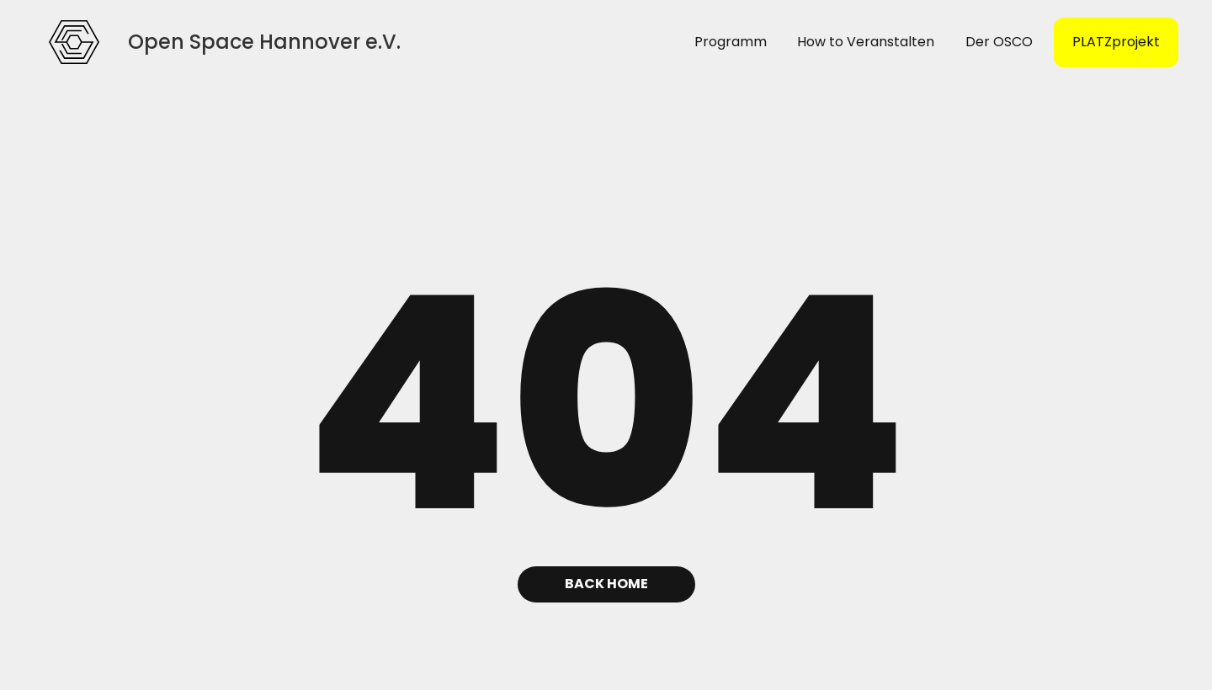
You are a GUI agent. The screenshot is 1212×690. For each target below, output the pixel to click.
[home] (74, 42)
